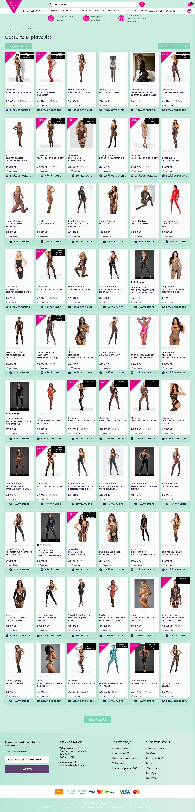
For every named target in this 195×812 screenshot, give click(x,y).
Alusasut (15, 29)
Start (7, 29)
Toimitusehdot (120, 763)
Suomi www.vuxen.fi (93, 807)
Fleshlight (151, 773)
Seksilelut (151, 753)
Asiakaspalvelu (120, 748)
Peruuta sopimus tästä (124, 768)
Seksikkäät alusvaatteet (30, 29)
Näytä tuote (51, 175)
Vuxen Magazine (155, 748)
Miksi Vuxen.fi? (120, 753)
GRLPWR (151, 778)
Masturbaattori (154, 758)
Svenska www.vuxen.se (65, 807)
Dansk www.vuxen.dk (146, 807)
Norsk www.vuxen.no (119, 807)
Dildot (149, 763)
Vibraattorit (152, 768)
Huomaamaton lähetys (125, 758)
